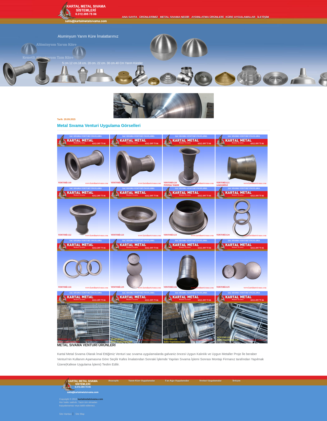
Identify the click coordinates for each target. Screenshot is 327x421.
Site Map (79, 414)
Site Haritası (65, 414)
